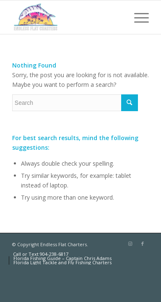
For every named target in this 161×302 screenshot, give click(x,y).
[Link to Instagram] (130, 243)
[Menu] (137, 17)
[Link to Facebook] (142, 243)
